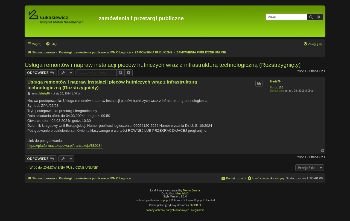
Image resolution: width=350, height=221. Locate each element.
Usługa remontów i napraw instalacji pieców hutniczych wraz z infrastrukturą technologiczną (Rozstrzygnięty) (163, 65)
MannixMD (182, 193)
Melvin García (191, 190)
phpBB (167, 200)
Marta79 (275, 81)
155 (281, 87)
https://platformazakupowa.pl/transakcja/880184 (65, 145)
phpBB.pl (195, 205)
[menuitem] (51, 44)
